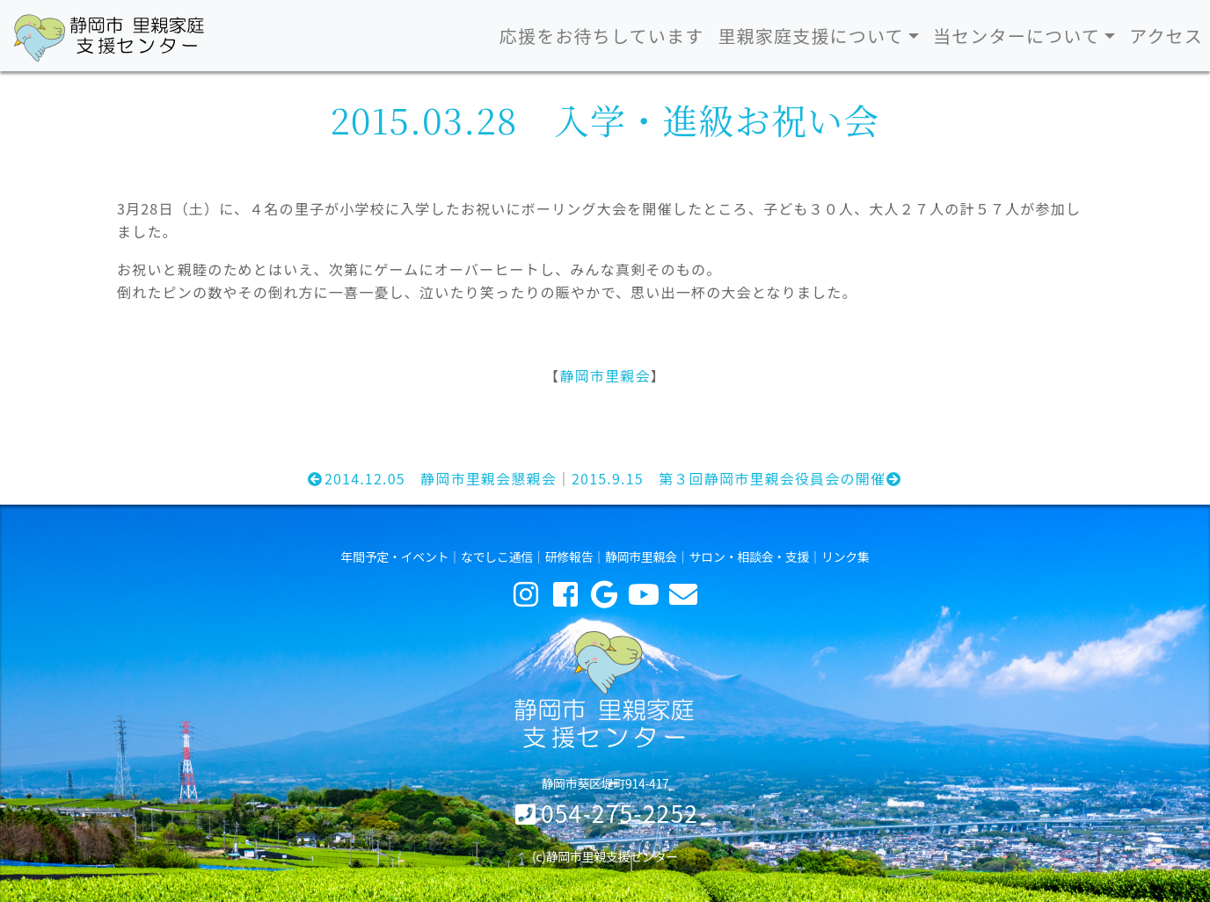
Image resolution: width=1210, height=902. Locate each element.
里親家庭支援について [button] (810, 35)
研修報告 (569, 556)
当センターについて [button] (1016, 35)
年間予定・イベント (394, 556)
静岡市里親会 (604, 375)
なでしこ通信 (497, 556)
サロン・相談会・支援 (749, 556)
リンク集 (845, 556)
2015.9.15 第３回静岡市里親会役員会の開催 (737, 478)
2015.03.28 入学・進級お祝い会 (604, 119)
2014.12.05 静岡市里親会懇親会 (432, 478)
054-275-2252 (619, 813)
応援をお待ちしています (601, 35)
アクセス (1166, 35)
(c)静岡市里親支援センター (605, 856)
